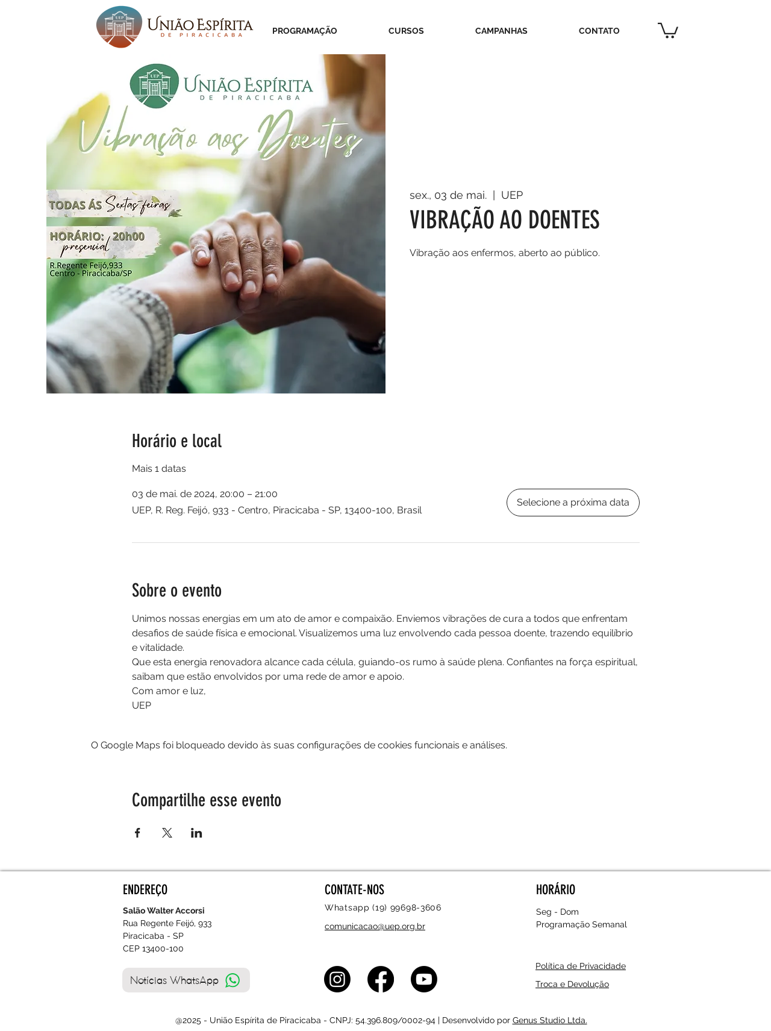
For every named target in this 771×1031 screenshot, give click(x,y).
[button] (668, 30)
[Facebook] (380, 979)
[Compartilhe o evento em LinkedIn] (196, 833)
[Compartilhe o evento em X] (167, 833)
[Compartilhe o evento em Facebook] (137, 833)
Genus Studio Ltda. (550, 1020)
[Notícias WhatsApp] (186, 980)
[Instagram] (337, 979)
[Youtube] (424, 979)
